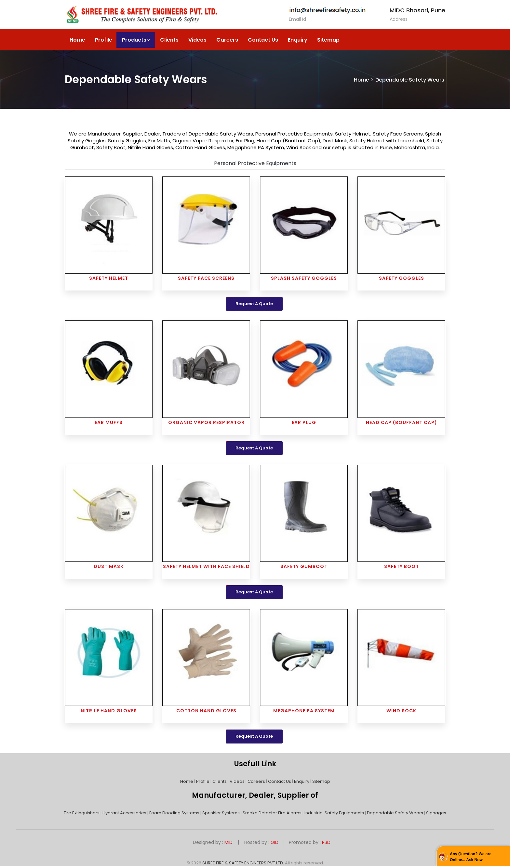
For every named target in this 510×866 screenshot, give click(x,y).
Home (77, 40)
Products (136, 40)
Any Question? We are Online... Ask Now (470, 857)
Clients (169, 40)
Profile (103, 40)
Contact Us (263, 40)
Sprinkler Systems (221, 813)
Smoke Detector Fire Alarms (272, 813)
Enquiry (297, 40)
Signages (436, 813)
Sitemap (328, 40)
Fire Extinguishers (82, 813)
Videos (197, 40)
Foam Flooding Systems (174, 813)
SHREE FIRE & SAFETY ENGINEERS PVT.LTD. (243, 863)
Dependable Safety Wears (395, 813)
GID (274, 842)
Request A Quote (254, 304)
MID (228, 842)
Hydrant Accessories (124, 813)
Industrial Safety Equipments (334, 813)
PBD (326, 842)
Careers (227, 40)
